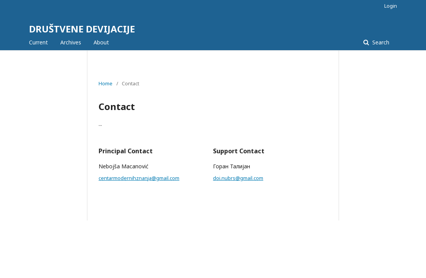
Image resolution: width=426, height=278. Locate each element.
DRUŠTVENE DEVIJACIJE (82, 28)
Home (105, 83)
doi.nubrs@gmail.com (238, 178)
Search (380, 42)
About (101, 42)
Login (390, 5)
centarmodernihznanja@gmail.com (139, 178)
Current (38, 42)
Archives (70, 42)
